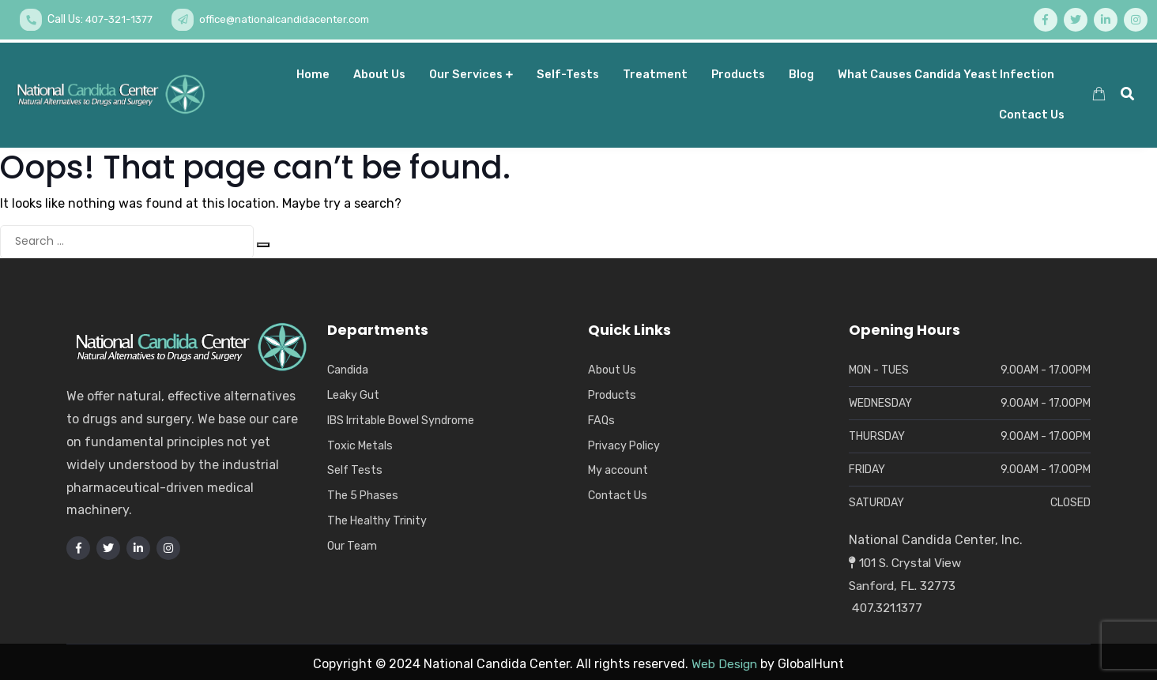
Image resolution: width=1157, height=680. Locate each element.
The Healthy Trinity (378, 516)
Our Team (353, 542)
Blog (801, 71)
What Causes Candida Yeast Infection (946, 71)
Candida (347, 366)
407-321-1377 (122, 19)
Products (738, 71)
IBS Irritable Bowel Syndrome (404, 416)
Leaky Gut (354, 392)
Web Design (724, 660)
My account (619, 467)
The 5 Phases (364, 492)
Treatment (655, 71)
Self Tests (355, 467)
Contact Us (1032, 112)
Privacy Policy (625, 441)
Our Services (471, 71)
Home (313, 71)
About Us (612, 366)
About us (379, 71)
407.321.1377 (888, 604)
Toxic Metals (361, 441)
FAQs (602, 416)
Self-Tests (568, 71)
